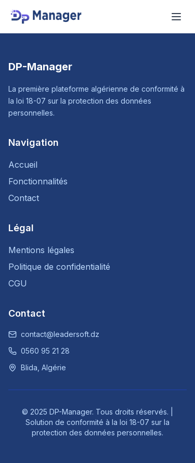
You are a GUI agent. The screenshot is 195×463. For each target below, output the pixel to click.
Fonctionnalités (38, 181)
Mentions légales (41, 250)
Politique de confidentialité (59, 266)
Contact (23, 198)
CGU (17, 283)
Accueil (22, 164)
